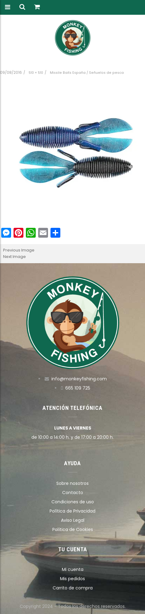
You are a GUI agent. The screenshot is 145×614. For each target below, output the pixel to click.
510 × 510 (36, 72)
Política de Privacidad (72, 511)
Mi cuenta (72, 569)
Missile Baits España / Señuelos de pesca (87, 72)
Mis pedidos (72, 579)
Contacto (72, 492)
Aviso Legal (72, 520)
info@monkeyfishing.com (79, 379)
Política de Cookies (72, 529)
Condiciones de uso (72, 502)
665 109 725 (77, 388)
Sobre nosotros (72, 483)
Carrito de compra (73, 588)
